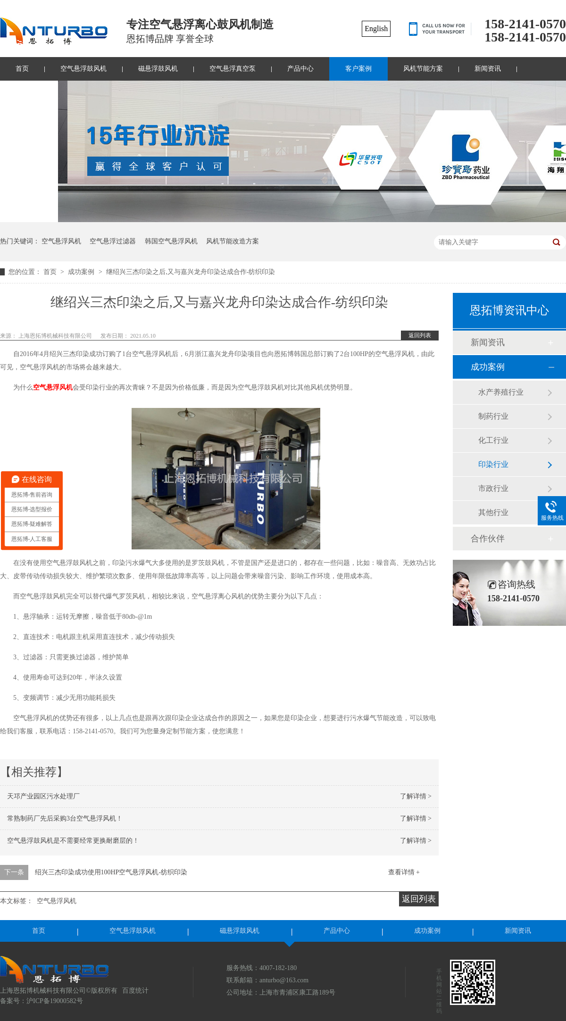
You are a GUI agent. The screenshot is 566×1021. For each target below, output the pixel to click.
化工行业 (493, 440)
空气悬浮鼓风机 (83, 68)
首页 (50, 271)
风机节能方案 (423, 68)
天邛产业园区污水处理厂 (43, 796)
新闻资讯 (487, 68)
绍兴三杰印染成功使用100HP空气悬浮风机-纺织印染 (111, 872)
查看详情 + (404, 872)
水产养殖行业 (501, 392)
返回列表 (419, 335)
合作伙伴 (488, 538)
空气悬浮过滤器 (113, 241)
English (376, 29)
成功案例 (82, 271)
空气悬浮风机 (61, 241)
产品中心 (300, 68)
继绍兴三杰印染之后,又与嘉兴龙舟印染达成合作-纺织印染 (190, 271)
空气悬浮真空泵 (232, 68)
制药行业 (493, 416)
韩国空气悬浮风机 (171, 241)
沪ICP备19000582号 (54, 1000)
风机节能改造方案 (232, 241)
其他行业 (493, 512)
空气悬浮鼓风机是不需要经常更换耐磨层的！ (73, 840)
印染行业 (493, 464)
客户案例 (358, 68)
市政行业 (493, 488)
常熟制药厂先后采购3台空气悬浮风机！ (65, 818)
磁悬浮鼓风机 (158, 68)
